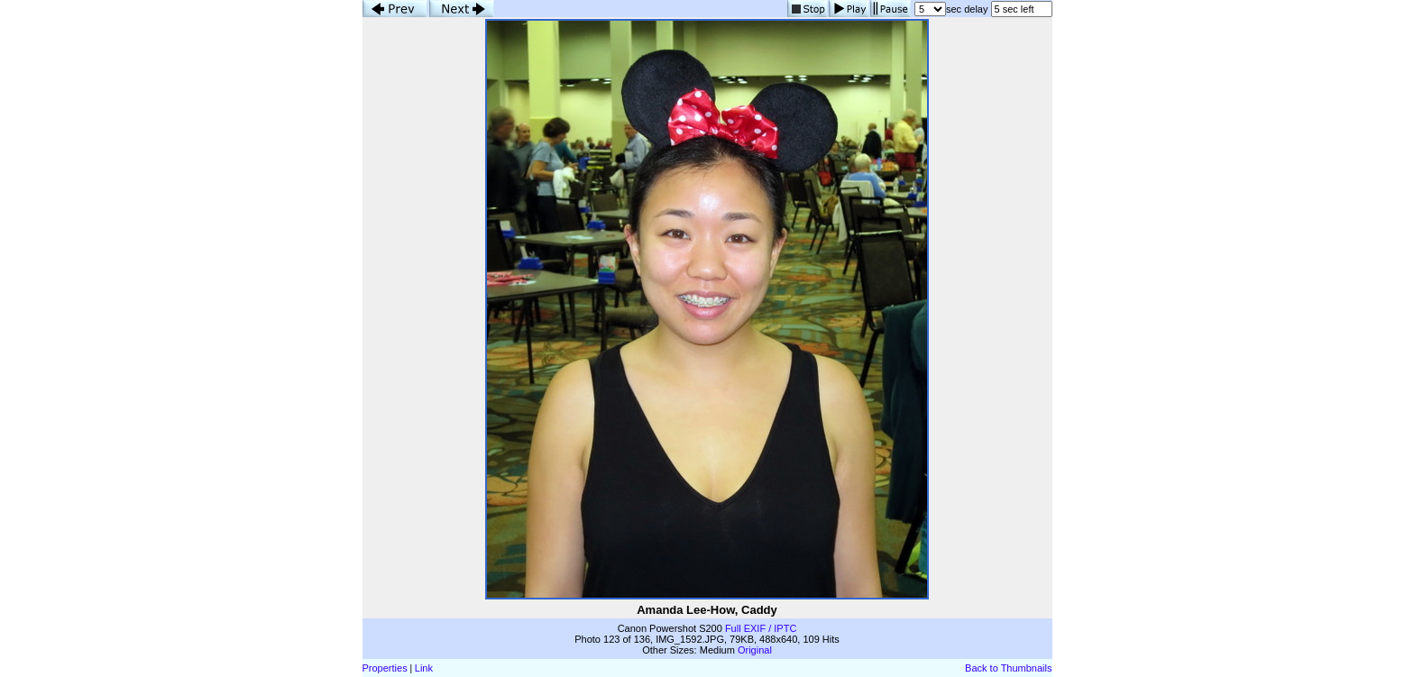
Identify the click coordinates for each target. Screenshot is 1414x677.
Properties (385, 668)
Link (424, 668)
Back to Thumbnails (1008, 668)
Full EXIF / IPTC (760, 628)
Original (755, 650)
